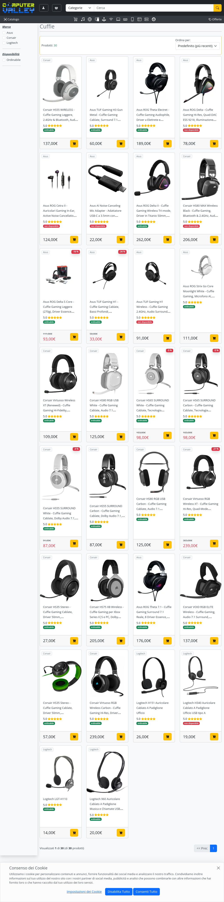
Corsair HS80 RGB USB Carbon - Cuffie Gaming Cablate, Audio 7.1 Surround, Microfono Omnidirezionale (151, 509)
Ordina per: (182, 40)
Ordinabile (13, 60)
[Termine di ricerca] (153, 8)
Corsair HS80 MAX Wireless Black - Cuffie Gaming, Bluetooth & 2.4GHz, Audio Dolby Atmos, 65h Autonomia (200, 216)
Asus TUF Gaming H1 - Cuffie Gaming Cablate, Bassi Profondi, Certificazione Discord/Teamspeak (104, 312)
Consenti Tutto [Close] (146, 892)
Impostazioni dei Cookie (84, 892)
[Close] (218, 868)
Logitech (12, 43)
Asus (10, 33)
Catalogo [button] (11, 19)
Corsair (11, 38)
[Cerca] (217, 8)
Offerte (215, 19)
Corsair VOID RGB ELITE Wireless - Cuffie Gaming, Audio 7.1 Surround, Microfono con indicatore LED (199, 617)
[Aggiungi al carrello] (74, 143)
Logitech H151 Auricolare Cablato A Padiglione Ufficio (152, 708)
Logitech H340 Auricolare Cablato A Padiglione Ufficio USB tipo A (199, 708)
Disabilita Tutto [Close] (119, 892)
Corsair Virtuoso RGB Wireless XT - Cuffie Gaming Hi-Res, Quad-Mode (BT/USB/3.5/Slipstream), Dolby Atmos (200, 509)
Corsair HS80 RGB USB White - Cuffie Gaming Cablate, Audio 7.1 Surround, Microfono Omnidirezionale (104, 410)
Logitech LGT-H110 (55, 799)
